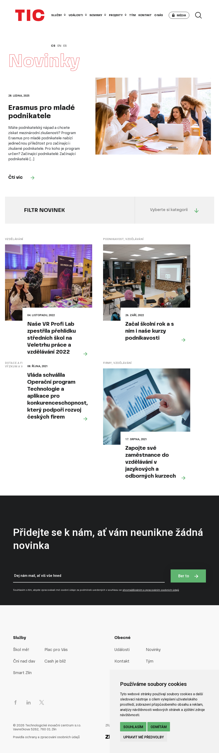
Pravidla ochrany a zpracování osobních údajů (46, 737)
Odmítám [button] (159, 727)
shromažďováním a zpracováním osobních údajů (150, 590)
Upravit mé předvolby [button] (143, 737)
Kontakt (145, 15)
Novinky (98, 15)
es (65, 46)
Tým (132, 15)
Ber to (188, 576)
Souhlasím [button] (133, 727)
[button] (179, 15)
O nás (158, 15)
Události (78, 15)
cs (53, 46)
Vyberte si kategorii (174, 210)
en (59, 46)
